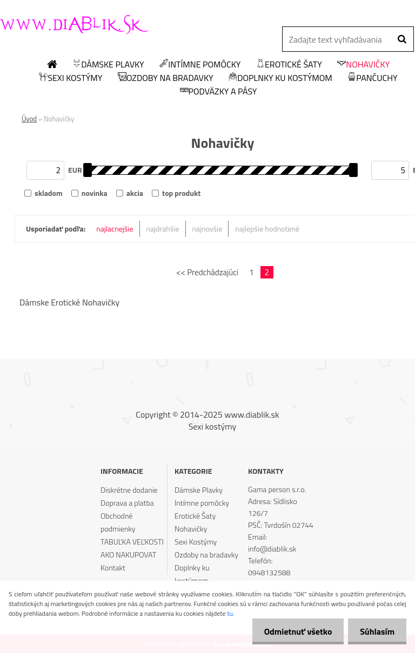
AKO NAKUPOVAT (128, 554)
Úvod (29, 118)
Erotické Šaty (289, 65)
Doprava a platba (127, 502)
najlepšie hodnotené (267, 228)
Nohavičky (363, 65)
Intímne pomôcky (199, 65)
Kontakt (113, 567)
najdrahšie (162, 228)
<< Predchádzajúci (207, 272)
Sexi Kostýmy (70, 78)
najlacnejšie (114, 228)
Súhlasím (375, 631)
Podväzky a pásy (218, 92)
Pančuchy (372, 78)
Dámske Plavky (108, 65)
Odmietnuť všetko (293, 631)
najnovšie (207, 228)
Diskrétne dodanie (129, 489)
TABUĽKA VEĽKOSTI (132, 541)
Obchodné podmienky (118, 522)
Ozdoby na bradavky (165, 78)
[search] (401, 39)
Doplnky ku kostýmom (280, 78)
